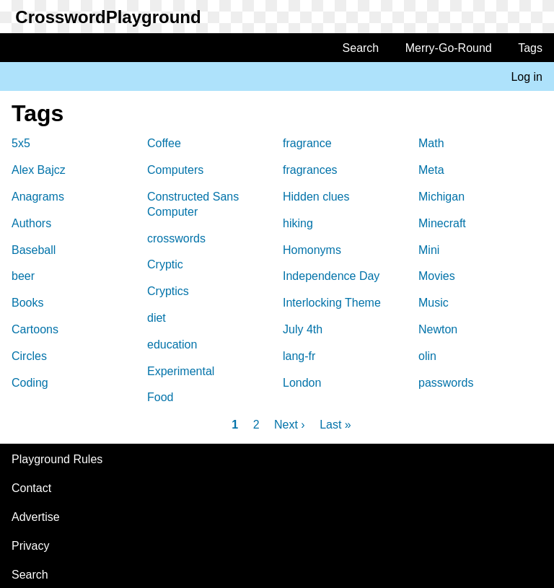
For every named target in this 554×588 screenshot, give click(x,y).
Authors (31, 223)
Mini (428, 250)
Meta (431, 170)
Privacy (30, 546)
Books (27, 303)
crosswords (176, 238)
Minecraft (442, 223)
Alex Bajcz (39, 170)
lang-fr (299, 356)
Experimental (180, 371)
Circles (29, 356)
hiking (298, 223)
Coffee (164, 143)
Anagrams (38, 196)
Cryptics (168, 291)
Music (433, 303)
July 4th (302, 329)
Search (361, 48)
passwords (445, 383)
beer (23, 276)
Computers (175, 170)
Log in (526, 77)
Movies (436, 276)
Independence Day (331, 276)
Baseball (34, 250)
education (172, 344)
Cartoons (35, 329)
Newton (437, 329)
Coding (30, 383)
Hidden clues (316, 196)
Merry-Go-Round (448, 48)
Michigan (441, 196)
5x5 (21, 143)
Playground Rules (57, 459)
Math (431, 143)
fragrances (310, 170)
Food (160, 397)
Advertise (36, 517)
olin (427, 356)
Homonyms (312, 250)
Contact (31, 488)
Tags (530, 48)
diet (156, 318)
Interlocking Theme (332, 303)
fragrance (307, 143)
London (302, 383)
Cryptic (165, 264)
